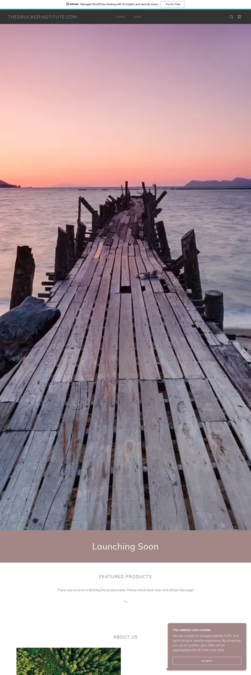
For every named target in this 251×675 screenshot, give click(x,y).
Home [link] (121, 16)
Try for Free (173, 4)
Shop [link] (138, 16)
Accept (207, 660)
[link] (42, 17)
